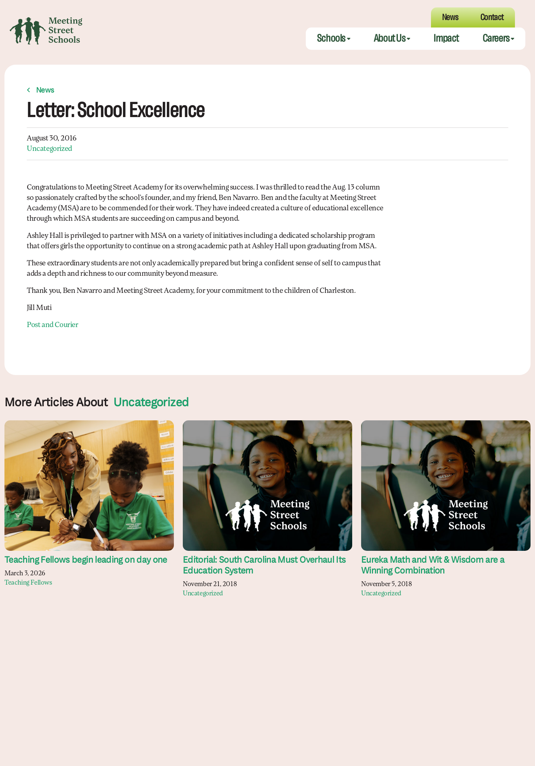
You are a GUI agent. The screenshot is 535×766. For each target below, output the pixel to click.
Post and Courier (52, 325)
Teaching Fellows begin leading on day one (85, 560)
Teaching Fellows (28, 583)
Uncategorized (49, 149)
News (45, 90)
